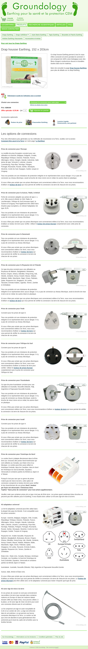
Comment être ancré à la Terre (12, 141)
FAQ (70, 25)
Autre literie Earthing (39, 35)
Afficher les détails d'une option (39, 105)
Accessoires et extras (33, 38)
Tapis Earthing (54, 35)
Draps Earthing (7, 35)
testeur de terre (15, 185)
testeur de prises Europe (46, 224)
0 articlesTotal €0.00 (20, 19)
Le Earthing (40, 141)
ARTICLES (61, 25)
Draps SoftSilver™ (22, 35)
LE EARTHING (8, 25)
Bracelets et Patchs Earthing (72, 35)
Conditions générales (46, 637)
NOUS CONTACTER (10, 29)
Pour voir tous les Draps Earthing (14, 43)
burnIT (57, 647)
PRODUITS (21, 25)
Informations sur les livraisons (26, 637)
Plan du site (59, 637)
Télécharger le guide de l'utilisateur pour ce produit (24, 96)
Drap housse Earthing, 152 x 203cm (25, 49)
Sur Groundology (8, 637)
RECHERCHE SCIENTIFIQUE (41, 25)
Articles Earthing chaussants (12, 38)
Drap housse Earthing (78, 68)
